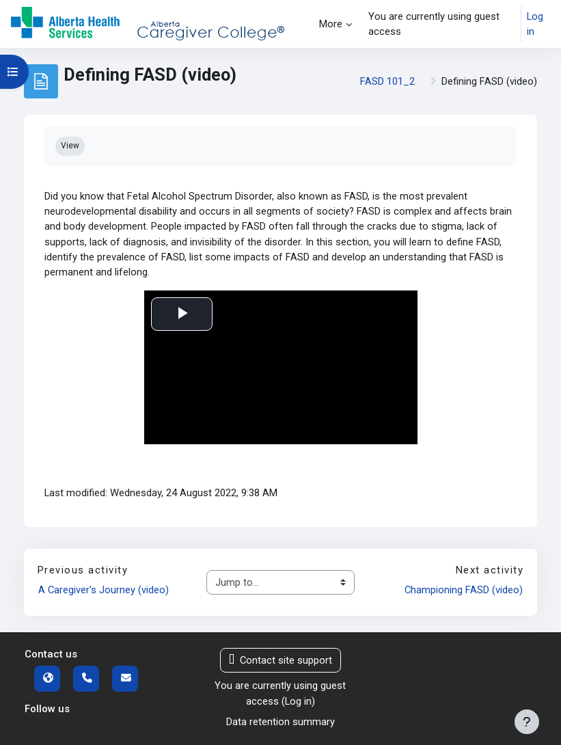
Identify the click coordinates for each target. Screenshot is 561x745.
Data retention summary (280, 722)
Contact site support (280, 660)
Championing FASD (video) (464, 590)
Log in (535, 24)
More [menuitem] (330, 24)
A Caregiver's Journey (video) (103, 590)
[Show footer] (527, 721)
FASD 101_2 (387, 81)
